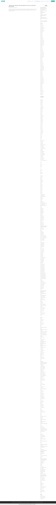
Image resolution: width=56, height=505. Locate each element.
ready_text (41, 418)
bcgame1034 (41, 209)
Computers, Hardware (42, 297)
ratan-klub (41, 417)
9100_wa (41, 175)
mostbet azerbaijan (42, 366)
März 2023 (41, 62)
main (40, 359)
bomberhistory (42, 232)
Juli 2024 (41, 46)
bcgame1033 (41, 208)
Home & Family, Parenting (43, 334)
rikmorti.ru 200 (42, 426)
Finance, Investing (42, 308)
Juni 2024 (41, 47)
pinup (41, 409)
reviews (41, 425)
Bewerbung (53, 1)
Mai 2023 (41, 60)
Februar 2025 (41, 38)
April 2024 (41, 49)
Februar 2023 (41, 63)
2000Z (41, 162)
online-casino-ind (42, 396)
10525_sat (41, 122)
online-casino (41, 395)
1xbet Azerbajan (42, 153)
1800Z (41, 138)
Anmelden (41, 495)
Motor (41, 382)
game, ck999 (41, 319)
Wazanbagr (41, 472)
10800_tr (41, 127)
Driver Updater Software (43, 305)
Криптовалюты (42, 483)
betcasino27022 (42, 218)
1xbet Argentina (42, 151)
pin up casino (41, 406)
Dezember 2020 (42, 91)
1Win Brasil (41, 141)
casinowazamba (42, 285)
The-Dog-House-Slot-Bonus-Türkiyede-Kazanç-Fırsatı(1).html (43, 451)
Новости (41, 485)
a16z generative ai (42, 194)
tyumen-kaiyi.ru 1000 (42, 460)
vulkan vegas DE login (42, 469)
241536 (41, 164)
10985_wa (41, 129)
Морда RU (41, 484)
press (41, 415)
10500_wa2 (41, 120)
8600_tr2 (41, 173)
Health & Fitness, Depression (43, 331)
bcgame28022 (42, 212)
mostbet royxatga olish (43, 375)
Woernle (10, 7)
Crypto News (41, 298)
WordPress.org (42, 498)
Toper (41, 454)
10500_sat (41, 118)
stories (41, 442)
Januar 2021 (41, 90)
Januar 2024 (41, 51)
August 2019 (41, 94)
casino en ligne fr (42, 248)
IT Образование (42, 350)
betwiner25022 (42, 222)
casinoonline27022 (42, 269)
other (41, 399)
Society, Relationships (42, 436)
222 (40, 163)
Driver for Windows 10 (43, 304)
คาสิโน (41, 492)
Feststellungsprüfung (37, 1)
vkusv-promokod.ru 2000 (43, 467)
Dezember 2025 (42, 27)
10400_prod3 (41, 116)
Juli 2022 (41, 71)
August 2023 (41, 57)
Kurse (32, 1)
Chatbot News (42, 288)
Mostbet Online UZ (42, 373)
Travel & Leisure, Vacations (43, 455)
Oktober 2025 (42, 29)
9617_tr (16, 7)
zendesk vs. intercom (42, 480)
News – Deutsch (42, 386)
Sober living (41, 434)
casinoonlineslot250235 (43, 276)
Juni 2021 (41, 85)
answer (41, 199)
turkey (41, 457)
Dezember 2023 (42, 52)
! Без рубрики (42, 97)
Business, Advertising (42, 235)
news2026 (41, 387)
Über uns (42, 1)
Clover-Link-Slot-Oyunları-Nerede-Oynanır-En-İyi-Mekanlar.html (43, 291)
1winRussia (41, 149)
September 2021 (42, 82)
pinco (41, 408)
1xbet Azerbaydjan (42, 154)
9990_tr (41, 193)
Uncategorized (42, 461)
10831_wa (41, 128)
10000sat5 (41, 99)
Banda (41, 207)
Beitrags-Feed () (42, 496)
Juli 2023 (41, 58)
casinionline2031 (42, 242)
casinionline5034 (42, 244)
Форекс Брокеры (42, 490)
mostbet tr (41, 377)
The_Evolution (42, 449)
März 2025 (41, 37)
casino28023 (41, 256)
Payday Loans (42, 405)
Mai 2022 (41, 73)
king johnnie (41, 353)
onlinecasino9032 (42, 398)
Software (41, 437)
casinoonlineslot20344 (43, 275)
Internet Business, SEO (43, 347)
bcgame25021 (42, 210)
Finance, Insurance (42, 307)
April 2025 (41, 36)
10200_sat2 (41, 108)
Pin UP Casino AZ (42, 407)
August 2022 (41, 70)
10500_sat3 (41, 119)
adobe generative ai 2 (42, 196)
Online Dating (41, 394)
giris (40, 326)
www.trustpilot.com (42, 479)
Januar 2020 (41, 93)
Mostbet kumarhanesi (42, 372)
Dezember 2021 (42, 79)
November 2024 (42, 41)
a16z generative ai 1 (42, 195)
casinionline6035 (42, 245)
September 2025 (42, 30)
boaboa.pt (41, 231)
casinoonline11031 (42, 266)
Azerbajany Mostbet (42, 204)
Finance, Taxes (42, 310)
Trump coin (41, 456)
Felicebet (41, 306)
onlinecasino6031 (42, 397)
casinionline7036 (42, 246)
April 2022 (41, 74)
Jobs (45, 1)
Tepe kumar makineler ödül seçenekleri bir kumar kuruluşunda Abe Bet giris (22, 6)
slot (40, 432)
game (41, 318)
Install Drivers (41, 340)
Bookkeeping (41, 233)
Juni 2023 (41, 59)
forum (41, 315)
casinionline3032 (42, 243)
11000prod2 (41, 131)
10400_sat (41, 117)
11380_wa (41, 132)
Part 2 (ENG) (41, 404)
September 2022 (42, 69)
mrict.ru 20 (41, 383)
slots (40, 433)
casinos (41, 279)
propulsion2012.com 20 (43, 416)
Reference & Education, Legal (43, 423)
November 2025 (42, 28)
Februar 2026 (41, 25)
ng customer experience (43, 388)
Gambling (41, 317)
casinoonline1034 (42, 265)
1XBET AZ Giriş (42, 152)
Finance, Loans (42, 309)
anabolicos (41, 197)
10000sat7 (41, 100)
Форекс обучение (42, 491)
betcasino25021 (42, 217)
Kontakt (48, 1)
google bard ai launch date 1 (43, 327)
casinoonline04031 (42, 264)
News (41, 385)
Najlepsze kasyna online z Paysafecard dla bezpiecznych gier (43, 18)
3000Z (41, 165)
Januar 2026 (41, 26)
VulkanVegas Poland (42, 471)
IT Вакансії (41, 349)
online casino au (42, 393)
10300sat (41, 110)
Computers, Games (42, 296)
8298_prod (41, 172)
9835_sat (41, 186)
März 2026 (41, 24)
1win (40, 139)
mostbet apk (41, 364)
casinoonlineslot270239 (43, 277)
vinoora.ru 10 (41, 466)
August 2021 (41, 83)
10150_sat (41, 105)
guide (41, 328)
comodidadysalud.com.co (43, 295)
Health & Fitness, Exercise (43, 332)
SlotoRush (41, 13)
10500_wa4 (41, 121)
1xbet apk (41, 150)
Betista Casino (42, 219)
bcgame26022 (42, 211)
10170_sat (41, 106)
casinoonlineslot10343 (43, 274)
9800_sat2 (41, 185)
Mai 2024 (41, 48)
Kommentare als (42, 497)
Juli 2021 (41, 84)
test (40, 448)
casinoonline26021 (42, 268)
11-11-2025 (41, 130)
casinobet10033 (42, 258)
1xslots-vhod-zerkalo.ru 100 (43, 160)
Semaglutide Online (42, 431)
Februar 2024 (41, 50)
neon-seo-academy (42, 384)
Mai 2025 (41, 35)
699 (40, 171)
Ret (40, 424)
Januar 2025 (41, 39)
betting (41, 221)
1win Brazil (41, 142)
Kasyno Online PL (42, 352)
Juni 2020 (41, 92)
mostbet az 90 (42, 365)
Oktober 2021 (42, 81)
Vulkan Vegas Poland (42, 470)
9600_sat (41, 182)
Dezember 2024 (42, 40)
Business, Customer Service (43, 236)
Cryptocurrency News (42, 299)
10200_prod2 (41, 107)
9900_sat (41, 187)
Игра (41, 481)
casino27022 (41, 254)
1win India (41, 143)
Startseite (29, 1)
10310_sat (41, 111)
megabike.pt (41, 361)
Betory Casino (42, 220)
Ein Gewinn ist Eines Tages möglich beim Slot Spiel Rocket (43, 15)
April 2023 (41, 61)
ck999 (41, 289)
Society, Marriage (42, 435)
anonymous (41, 198)
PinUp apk (41, 410)
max (40, 360)
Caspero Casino (42, 287)
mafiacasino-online (42, 358)
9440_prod (41, 176)
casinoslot (41, 280)
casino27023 (41, 255)
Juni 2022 (41, 72)
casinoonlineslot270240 (43, 278)
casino (41, 247)
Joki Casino (41, 351)
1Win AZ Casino (42, 140)
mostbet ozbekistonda (43, 374)
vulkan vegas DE (42, 468)
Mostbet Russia (42, 376)
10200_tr (41, 109)
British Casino (42, 234)
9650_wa (41, 184)
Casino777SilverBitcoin (43, 257)
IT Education (41, 348)
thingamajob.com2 (42, 453)
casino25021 (41, 253)
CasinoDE (41, 263)
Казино (41, 482)
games (41, 321)
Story (41, 443)
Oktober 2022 (42, 68)
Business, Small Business (43, 237)
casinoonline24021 (42, 267)
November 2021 (42, 80)
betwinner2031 (42, 223)
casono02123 (41, 286)
